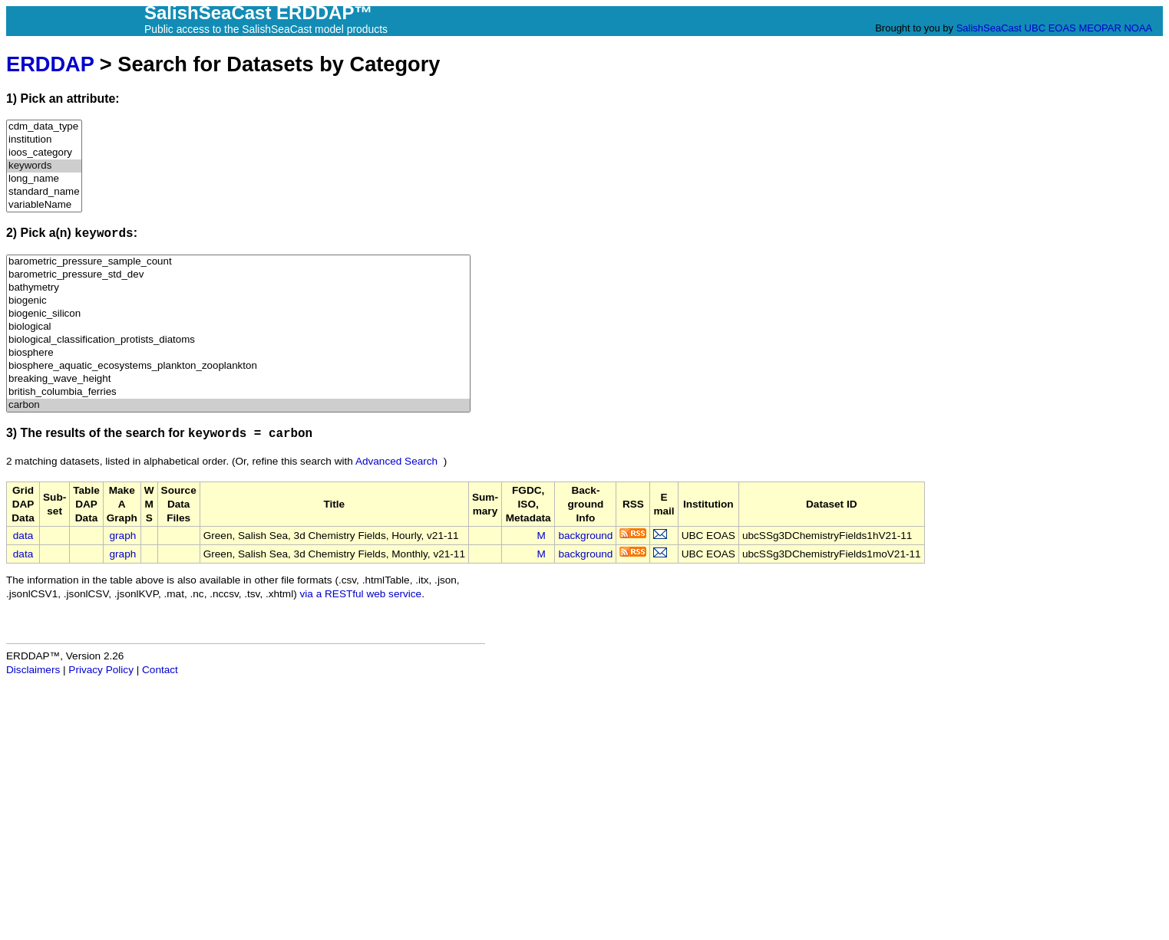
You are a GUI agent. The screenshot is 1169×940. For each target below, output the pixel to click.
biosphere (238, 353)
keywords (44, 166)
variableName (44, 205)
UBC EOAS (1050, 28)
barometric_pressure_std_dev (238, 274)
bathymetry (238, 287)
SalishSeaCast (989, 28)
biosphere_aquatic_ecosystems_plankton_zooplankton (238, 366)
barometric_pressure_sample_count (238, 261)
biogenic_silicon (238, 313)
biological (238, 327)
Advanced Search (396, 461)
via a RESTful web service (361, 594)
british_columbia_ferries (238, 392)
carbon (238, 405)
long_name (44, 179)
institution (44, 139)
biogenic (238, 300)
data (23, 535)
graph (123, 535)
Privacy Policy (101, 669)
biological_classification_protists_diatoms (238, 340)
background (585, 535)
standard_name (44, 192)
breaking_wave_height (238, 379)
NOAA (1137, 28)
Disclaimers (33, 669)
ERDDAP (50, 64)
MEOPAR (1099, 28)
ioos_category (44, 152)
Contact (160, 669)
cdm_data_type (44, 126)
